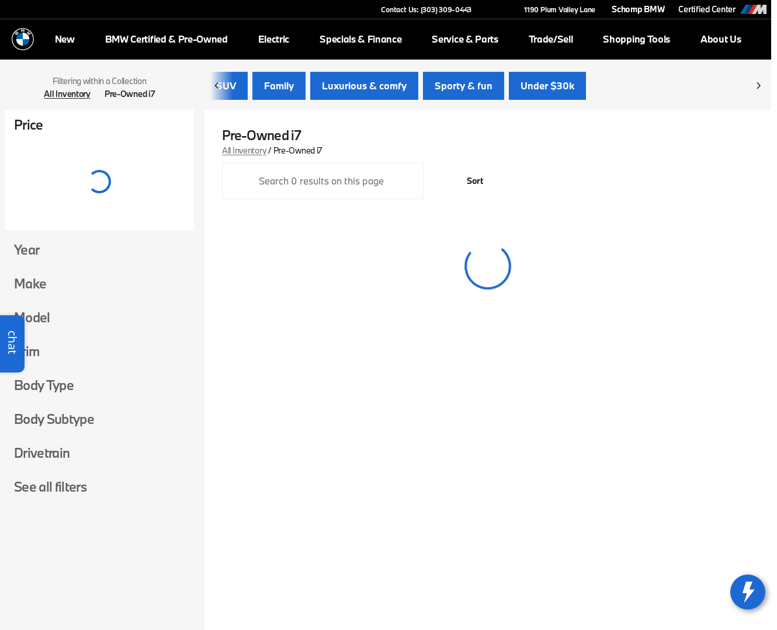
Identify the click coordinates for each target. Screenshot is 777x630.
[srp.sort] (468, 182)
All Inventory (244, 151)
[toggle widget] (747, 592)
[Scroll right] (758, 88)
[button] (497, 9)
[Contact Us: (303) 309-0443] (426, 9)
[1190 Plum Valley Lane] (554, 9)
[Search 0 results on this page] (323, 182)
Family (279, 87)
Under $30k (547, 87)
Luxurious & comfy (364, 87)
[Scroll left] (217, 88)
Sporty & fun (463, 87)
